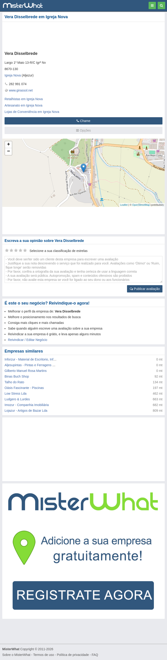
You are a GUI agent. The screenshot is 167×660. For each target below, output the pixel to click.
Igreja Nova (13, 75)
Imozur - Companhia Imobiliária (27, 405)
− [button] (8, 151)
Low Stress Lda (16, 393)
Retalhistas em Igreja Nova (24, 99)
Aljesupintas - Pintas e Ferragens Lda (31, 365)
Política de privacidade (73, 655)
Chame (83, 121)
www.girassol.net (21, 90)
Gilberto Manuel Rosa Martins (26, 371)
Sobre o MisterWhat (16, 655)
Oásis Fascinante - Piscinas (24, 388)
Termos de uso (43, 655)
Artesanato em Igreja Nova (23, 105)
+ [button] (8, 144)
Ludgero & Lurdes (17, 399)
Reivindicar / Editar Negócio (27, 340)
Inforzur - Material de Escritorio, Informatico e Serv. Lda (43, 359)
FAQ (95, 655)
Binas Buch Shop (17, 376)
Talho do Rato (14, 382)
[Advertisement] (69, 35)
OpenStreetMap (141, 204)
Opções (83, 130)
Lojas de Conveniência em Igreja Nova (32, 112)
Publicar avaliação (145, 289)
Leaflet (124, 204)
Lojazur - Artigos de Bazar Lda (26, 410)
